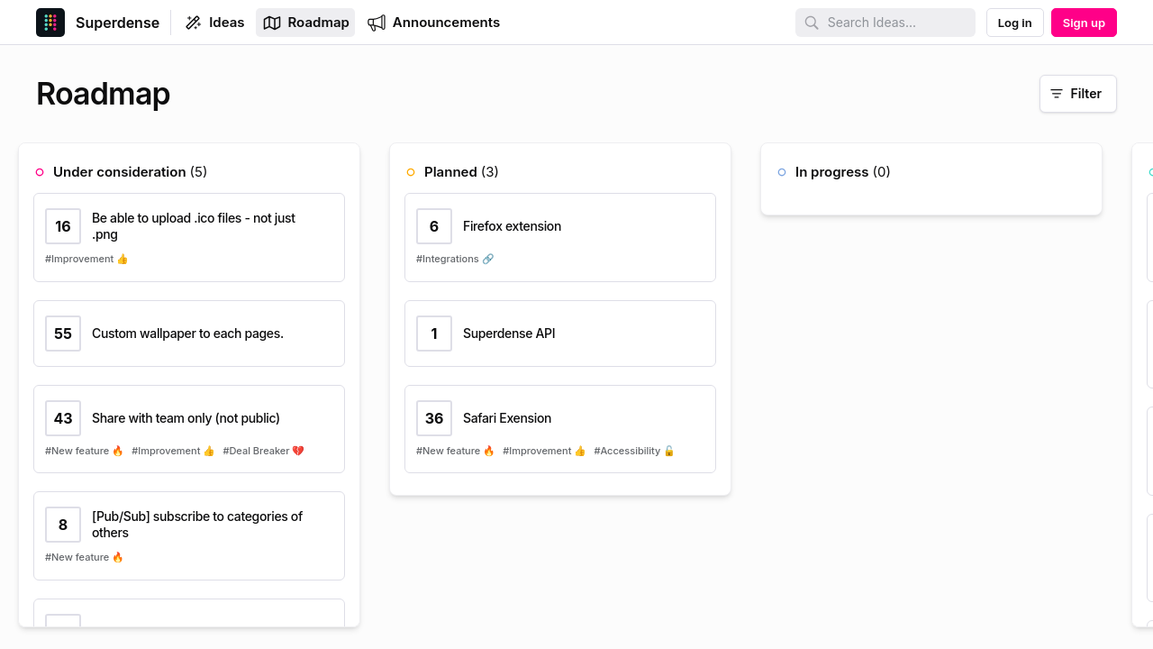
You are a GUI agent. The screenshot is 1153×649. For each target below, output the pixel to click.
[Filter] (1078, 94)
